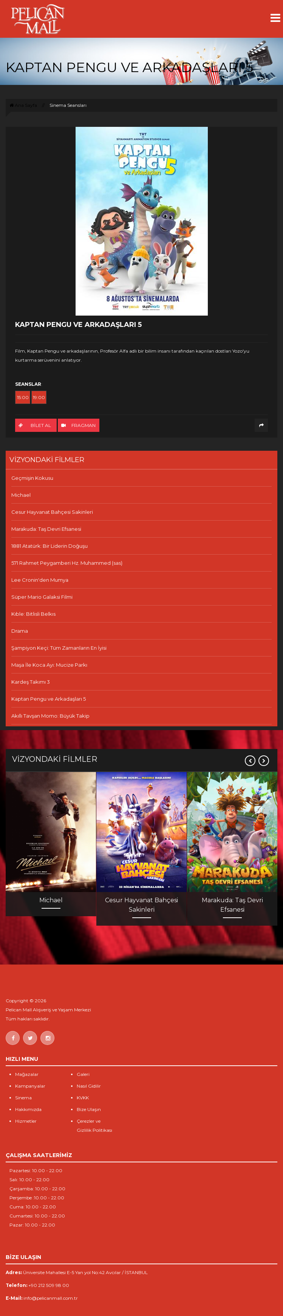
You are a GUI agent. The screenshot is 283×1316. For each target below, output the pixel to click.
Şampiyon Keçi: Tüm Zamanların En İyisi (59, 648)
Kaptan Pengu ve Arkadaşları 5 (48, 699)
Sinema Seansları (68, 105)
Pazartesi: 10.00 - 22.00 (35, 1170)
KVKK (83, 1097)
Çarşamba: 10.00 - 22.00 (37, 1188)
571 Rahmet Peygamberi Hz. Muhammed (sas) (66, 563)
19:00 (39, 397)
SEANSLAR (28, 384)
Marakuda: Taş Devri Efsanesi (46, 529)
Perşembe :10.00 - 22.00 (36, 1197)
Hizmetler (26, 1121)
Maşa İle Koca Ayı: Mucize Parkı (49, 665)
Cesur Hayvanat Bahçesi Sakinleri (52, 512)
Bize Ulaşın (89, 1109)
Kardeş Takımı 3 (30, 682)
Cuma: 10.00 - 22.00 (32, 1207)
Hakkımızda (28, 1109)
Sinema (23, 1097)
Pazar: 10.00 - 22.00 (32, 1225)
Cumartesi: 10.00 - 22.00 (37, 1216)
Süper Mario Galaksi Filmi (42, 597)
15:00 (23, 397)
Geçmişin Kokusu (32, 478)
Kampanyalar (30, 1086)
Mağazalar (27, 1074)
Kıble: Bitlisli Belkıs (33, 614)
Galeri (83, 1074)
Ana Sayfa (23, 105)
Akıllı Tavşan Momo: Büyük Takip (50, 716)
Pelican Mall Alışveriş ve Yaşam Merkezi (48, 1009)
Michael (21, 495)
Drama (19, 631)
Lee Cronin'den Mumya (39, 580)
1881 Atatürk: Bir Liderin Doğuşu (49, 546)
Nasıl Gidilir (89, 1086)
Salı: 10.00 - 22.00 (29, 1179)
